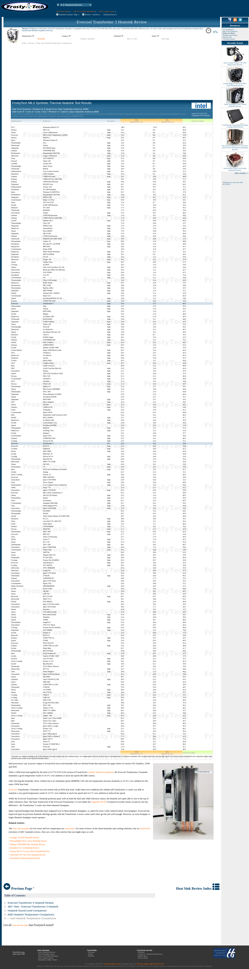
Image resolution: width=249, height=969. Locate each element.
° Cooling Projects (228, 39)
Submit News (142, 956)
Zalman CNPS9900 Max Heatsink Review (27, 844)
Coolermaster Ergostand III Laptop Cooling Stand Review (235, 125)
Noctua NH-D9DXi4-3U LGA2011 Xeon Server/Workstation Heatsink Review (235, 146)
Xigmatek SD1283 (99, 802)
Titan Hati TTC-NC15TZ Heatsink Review (28, 855)
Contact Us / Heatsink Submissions (150, 954)
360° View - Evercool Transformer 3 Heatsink (33, 906)
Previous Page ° (18, 888)
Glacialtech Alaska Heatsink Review (25, 858)
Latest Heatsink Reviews (46, 952)
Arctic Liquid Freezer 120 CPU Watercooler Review (235, 63)
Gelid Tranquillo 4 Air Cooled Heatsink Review (235, 104)
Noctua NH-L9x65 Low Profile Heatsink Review (235, 168)
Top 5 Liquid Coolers (45, 958)
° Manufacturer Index (229, 35)
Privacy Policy (143, 958)
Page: (38, 43)
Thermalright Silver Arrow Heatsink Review (28, 841)
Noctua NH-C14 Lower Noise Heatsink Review (30, 851)
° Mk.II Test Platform (229, 31)
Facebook (91, 952)
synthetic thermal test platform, (101, 772)
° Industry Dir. (227, 37)
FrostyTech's (145, 828)
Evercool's (13, 789)
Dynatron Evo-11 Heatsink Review (24, 848)
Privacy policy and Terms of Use (150, 964)
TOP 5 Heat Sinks (63, 11)
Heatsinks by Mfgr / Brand (47, 960)
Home (24, 43)
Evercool (41, 39)
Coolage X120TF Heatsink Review (24, 837)
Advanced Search (110, 15)
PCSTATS (226, 184)
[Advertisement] (112, 68)
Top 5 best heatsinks (21, 828)
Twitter (90, 954)
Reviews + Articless (93, 15)
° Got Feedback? (228, 29)
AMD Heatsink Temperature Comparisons (31, 914)
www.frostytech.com (112, 964)
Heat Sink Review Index (197, 888)
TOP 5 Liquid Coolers (107, 11)
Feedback (141, 952)
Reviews (31, 43)
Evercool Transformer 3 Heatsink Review (112, 22)
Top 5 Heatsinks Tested (46, 954)
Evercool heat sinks (20, 925)
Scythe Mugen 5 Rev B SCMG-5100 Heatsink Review (235, 83)
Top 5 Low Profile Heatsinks (48, 956)
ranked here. (70, 828)
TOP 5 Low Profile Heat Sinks (84, 11)
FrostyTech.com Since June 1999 (19, 953)
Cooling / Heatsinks (87, 39)
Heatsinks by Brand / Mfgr (69, 15)
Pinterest (91, 956)
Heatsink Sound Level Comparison (27, 910)
